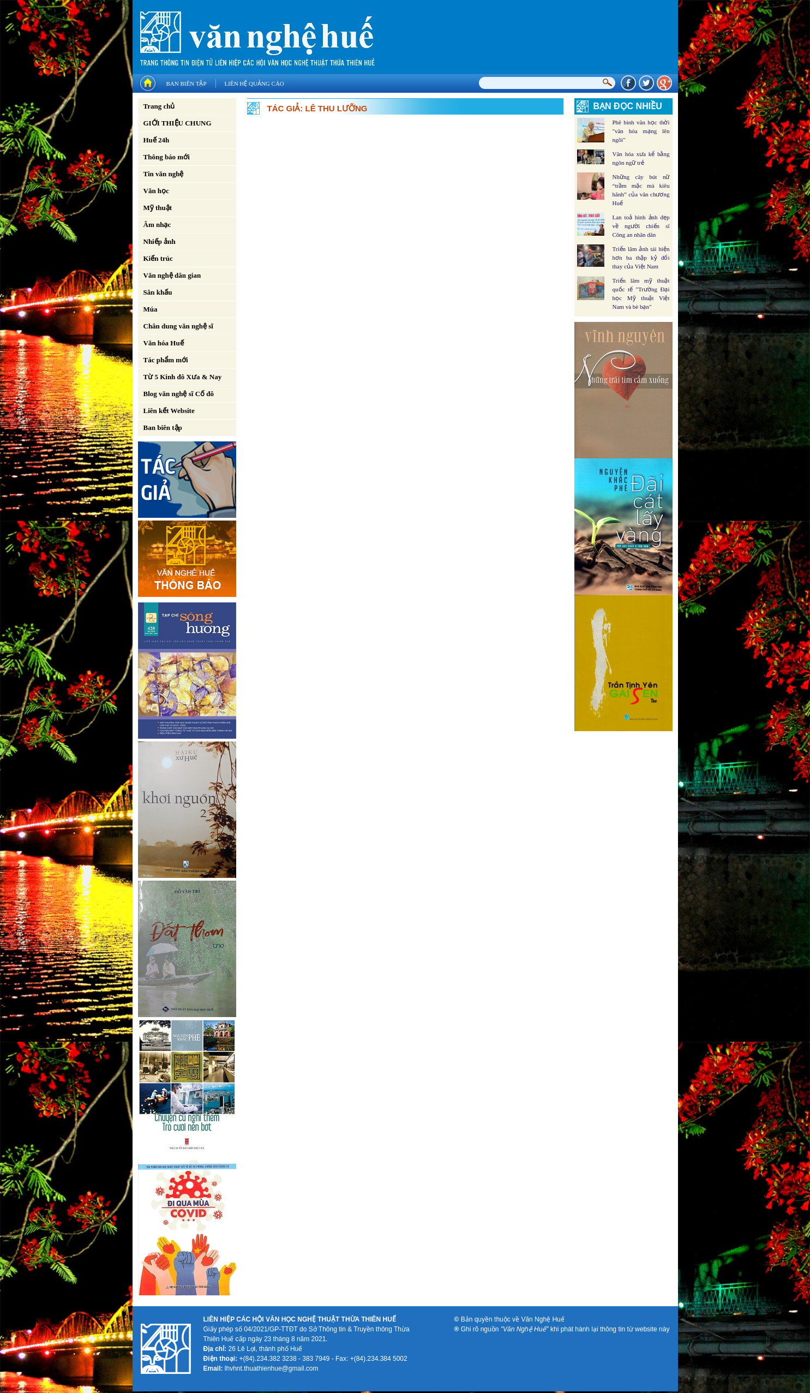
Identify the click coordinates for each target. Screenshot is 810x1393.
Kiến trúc (158, 258)
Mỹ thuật (157, 208)
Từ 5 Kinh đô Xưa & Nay (182, 377)
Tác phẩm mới (165, 360)
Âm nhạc (157, 224)
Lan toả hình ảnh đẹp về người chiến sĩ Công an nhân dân (641, 226)
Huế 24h (156, 140)
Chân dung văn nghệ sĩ (178, 326)
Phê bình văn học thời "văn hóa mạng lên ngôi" (641, 131)
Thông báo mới (166, 157)
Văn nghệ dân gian (172, 275)
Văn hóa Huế (163, 343)
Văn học (156, 191)
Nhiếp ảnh (159, 241)
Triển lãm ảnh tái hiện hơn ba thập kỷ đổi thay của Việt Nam (641, 258)
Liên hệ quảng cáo (254, 83)
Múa (150, 309)
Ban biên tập (186, 83)
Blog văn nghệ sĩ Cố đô (178, 394)
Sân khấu (157, 292)
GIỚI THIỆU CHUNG (177, 123)
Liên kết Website (169, 410)
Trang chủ (159, 106)
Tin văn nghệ (163, 174)
